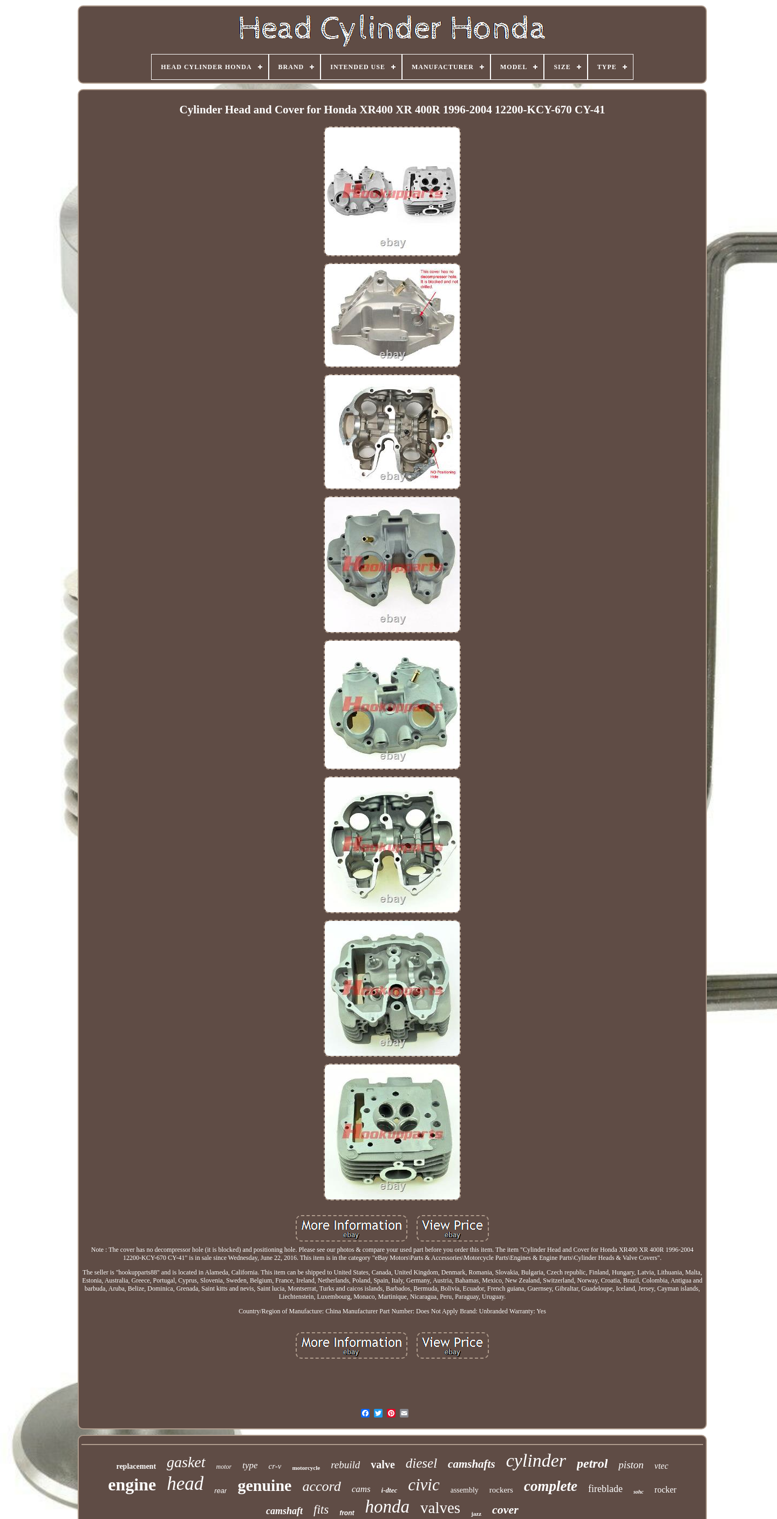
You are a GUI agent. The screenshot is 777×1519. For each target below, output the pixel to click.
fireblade (605, 1488)
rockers (501, 1490)
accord (321, 1486)
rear (220, 1491)
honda (387, 1506)
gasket (186, 1462)
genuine (264, 1485)
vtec (662, 1465)
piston (630, 1464)
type (249, 1465)
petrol (592, 1463)
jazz (476, 1513)
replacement (136, 1466)
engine (132, 1484)
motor (224, 1466)
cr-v (275, 1466)
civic (424, 1484)
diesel (421, 1463)
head (185, 1483)
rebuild (345, 1464)
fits (321, 1509)
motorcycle (306, 1467)
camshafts (471, 1463)
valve (382, 1464)
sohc (638, 1492)
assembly (465, 1490)
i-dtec (389, 1490)
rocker (666, 1489)
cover (505, 1509)
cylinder (536, 1460)
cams (361, 1489)
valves (440, 1507)
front (346, 1513)
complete (550, 1486)
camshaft (284, 1511)
